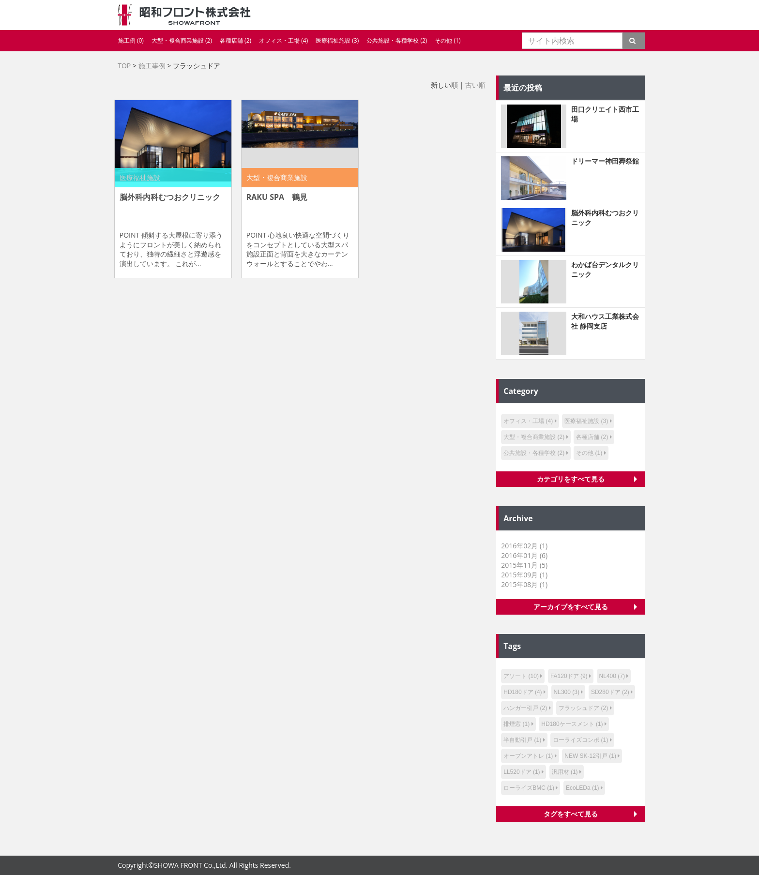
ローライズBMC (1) (528, 787)
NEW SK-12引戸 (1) (590, 756)
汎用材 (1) (565, 772)
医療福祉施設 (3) (337, 40)
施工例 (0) (131, 40)
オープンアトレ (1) (528, 756)
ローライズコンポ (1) (580, 740)
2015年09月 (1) (524, 574)
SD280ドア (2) (610, 692)
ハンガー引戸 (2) (525, 708)
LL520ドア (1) (521, 772)
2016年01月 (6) (524, 555)
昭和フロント (184, 15)
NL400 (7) (612, 676)
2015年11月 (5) (524, 565)
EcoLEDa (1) (582, 787)
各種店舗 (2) (235, 40)
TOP (124, 65)
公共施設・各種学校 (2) (396, 40)
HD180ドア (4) (522, 692)
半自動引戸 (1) (522, 740)
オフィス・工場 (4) (283, 40)
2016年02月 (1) (524, 545)
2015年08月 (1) (524, 584)
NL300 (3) (566, 692)
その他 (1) (447, 40)
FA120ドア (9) (569, 676)
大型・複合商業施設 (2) (182, 40)
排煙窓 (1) (516, 724)
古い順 (475, 85)
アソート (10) (521, 676)
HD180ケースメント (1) (572, 724)
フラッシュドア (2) (583, 708)
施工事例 (152, 65)
